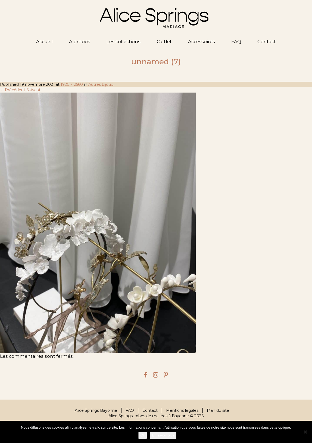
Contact (266, 41)
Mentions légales (182, 410)
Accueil (44, 41)
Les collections (124, 41)
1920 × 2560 (72, 84)
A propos (79, 41)
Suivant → (35, 89)
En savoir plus (163, 435)
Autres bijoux (100, 84)
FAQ (236, 41)
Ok (143, 435)
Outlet (164, 41)
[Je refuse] (305, 432)
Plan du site (218, 410)
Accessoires (201, 41)
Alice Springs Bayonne (96, 410)
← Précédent (12, 89)
